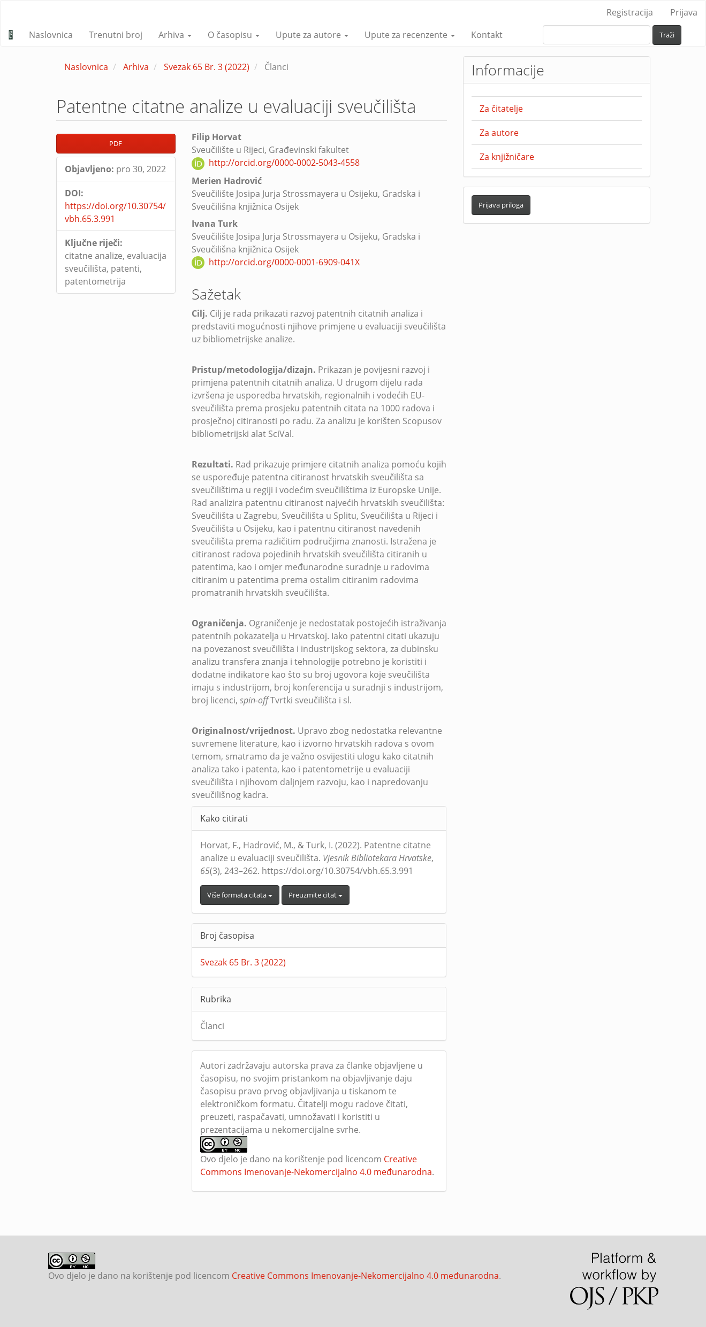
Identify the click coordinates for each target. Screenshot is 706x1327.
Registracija (629, 12)
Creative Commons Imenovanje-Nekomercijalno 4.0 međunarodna (365, 1276)
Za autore (499, 133)
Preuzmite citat (316, 895)
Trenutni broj (115, 35)
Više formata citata (239, 895)
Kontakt (487, 35)
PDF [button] (115, 143)
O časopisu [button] (234, 35)
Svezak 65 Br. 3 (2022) (206, 67)
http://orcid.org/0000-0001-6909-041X (284, 262)
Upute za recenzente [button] (410, 35)
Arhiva (136, 67)
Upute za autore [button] (312, 35)
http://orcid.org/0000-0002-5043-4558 (284, 162)
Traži (666, 35)
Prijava (683, 12)
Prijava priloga (501, 205)
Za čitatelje (501, 108)
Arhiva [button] (175, 35)
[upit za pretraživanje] (596, 34)
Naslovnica (51, 35)
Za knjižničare (507, 157)
